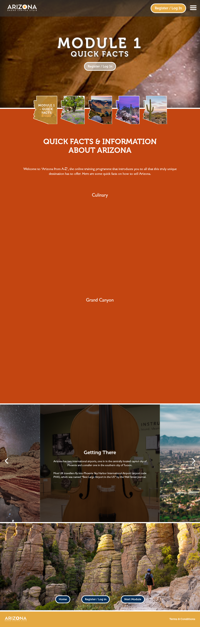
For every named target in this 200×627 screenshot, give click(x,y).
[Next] (193, 461)
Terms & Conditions (182, 619)
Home (63, 599)
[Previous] (7, 461)
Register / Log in (95, 599)
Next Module (132, 599)
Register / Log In (168, 8)
